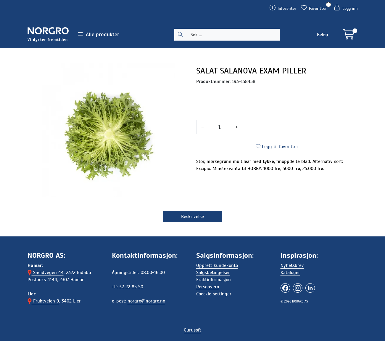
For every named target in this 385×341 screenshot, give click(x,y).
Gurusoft (192, 330)
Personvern (207, 287)
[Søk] (233, 35)
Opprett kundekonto (217, 265)
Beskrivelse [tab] (192, 217)
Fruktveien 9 (43, 301)
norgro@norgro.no (146, 301)
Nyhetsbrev (292, 265)
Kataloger (290, 273)
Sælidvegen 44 (46, 273)
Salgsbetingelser (213, 273)
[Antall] (219, 127)
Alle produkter (98, 34)
